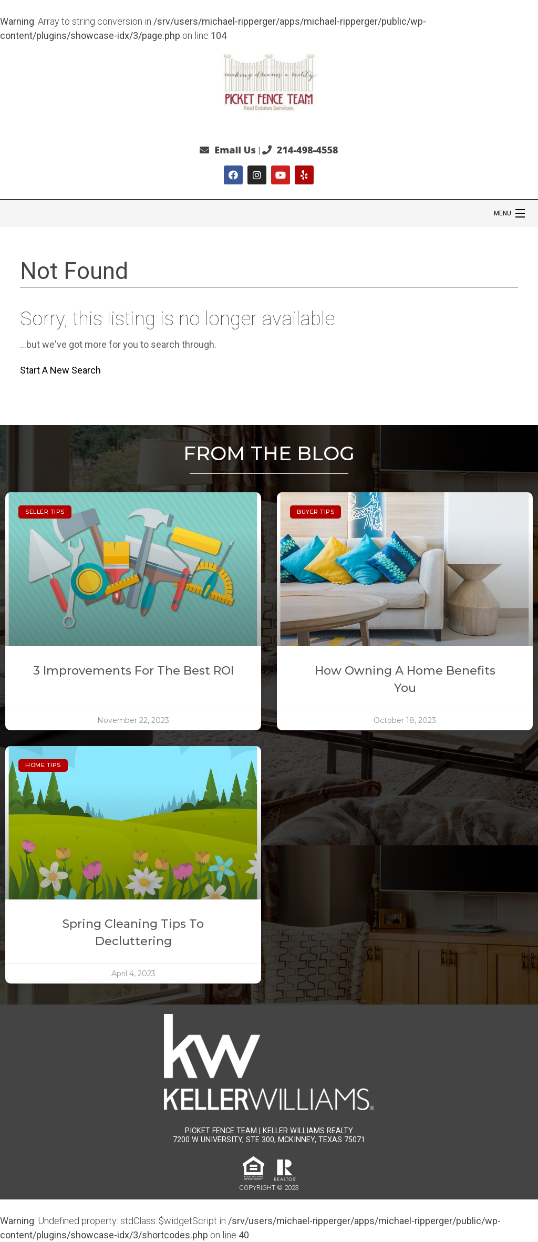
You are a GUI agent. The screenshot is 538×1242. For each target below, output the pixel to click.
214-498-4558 (307, 149)
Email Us (234, 149)
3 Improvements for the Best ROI (133, 671)
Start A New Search (60, 370)
